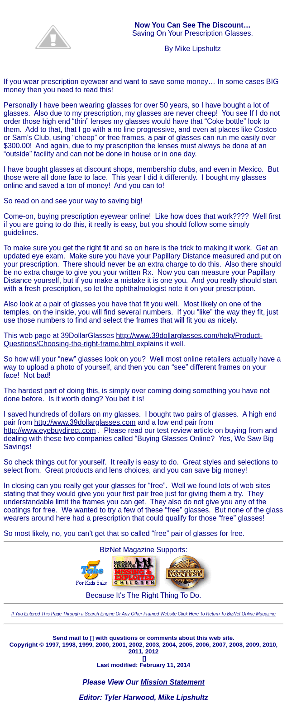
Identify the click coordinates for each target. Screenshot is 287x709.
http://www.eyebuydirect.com (50, 430)
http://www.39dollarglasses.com (85, 422)
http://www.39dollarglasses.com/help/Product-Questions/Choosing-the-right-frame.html (133, 339)
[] (92, 637)
